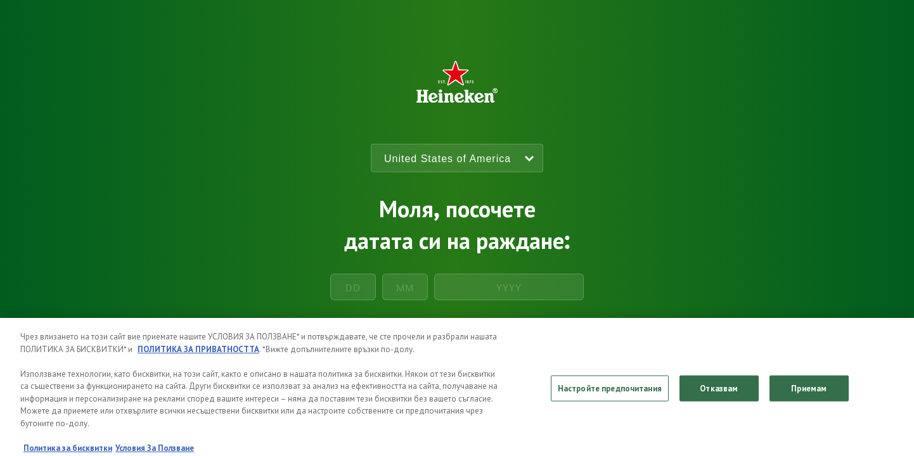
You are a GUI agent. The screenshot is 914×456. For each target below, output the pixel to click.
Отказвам (719, 393)
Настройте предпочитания (610, 393)
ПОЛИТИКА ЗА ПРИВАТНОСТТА (198, 354)
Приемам (809, 393)
